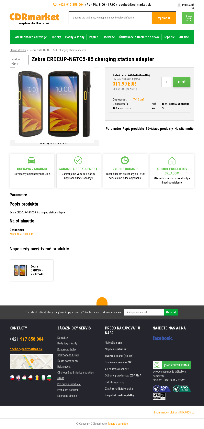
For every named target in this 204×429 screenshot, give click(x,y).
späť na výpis (15, 61)
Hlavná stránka (18, 50)
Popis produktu (133, 128)
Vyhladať (164, 18)
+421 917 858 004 (68, 4)
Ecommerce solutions (166, 412)
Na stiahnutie (184, 128)
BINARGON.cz (186, 412)
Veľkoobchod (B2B (68, 355)
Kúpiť (182, 82)
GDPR (60, 378)
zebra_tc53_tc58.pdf (21, 233)
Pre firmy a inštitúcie (69, 384)
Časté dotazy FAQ (67, 361)
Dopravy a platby (66, 349)
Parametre (113, 128)
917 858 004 (27, 339)
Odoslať (171, 312)
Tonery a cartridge (118, 423)
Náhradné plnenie (67, 396)
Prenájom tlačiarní (67, 390)
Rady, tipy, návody (67, 343)
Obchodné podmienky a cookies (75, 372)
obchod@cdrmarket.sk (135, 4)
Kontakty (62, 338)
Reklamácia (64, 366)
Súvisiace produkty (159, 128)
